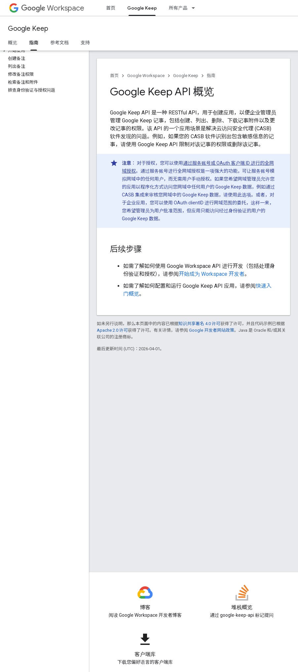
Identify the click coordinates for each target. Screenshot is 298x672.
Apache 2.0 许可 (112, 330)
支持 (85, 43)
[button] (43, 51)
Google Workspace (146, 75)
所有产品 (178, 8)
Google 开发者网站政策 (211, 330)
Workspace (52, 8)
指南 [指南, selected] (33, 43)
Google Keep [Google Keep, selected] (142, 8)
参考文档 (59, 43)
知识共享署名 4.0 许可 (199, 323)
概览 (12, 43)
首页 (110, 8)
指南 (211, 75)
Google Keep (28, 28)
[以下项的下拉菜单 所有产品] (195, 8)
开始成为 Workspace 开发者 (211, 274)
